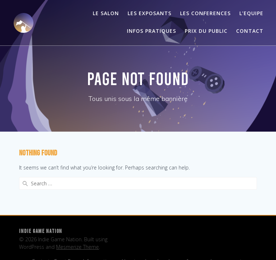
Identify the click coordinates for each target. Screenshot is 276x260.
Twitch (221, 243)
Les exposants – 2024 (73, 243)
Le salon (106, 13)
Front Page (66, 232)
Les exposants (149, 13)
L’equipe (131, 232)
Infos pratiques (151, 30)
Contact (249, 30)
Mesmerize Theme (77, 217)
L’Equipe (251, 13)
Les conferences (205, 13)
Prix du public (206, 30)
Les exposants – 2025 (127, 243)
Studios (201, 243)
